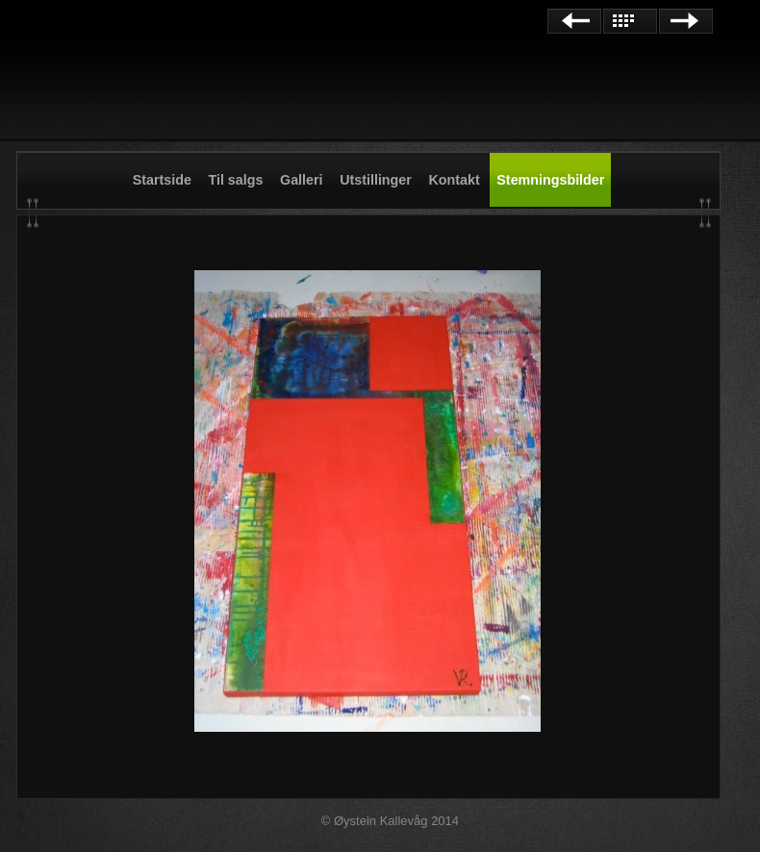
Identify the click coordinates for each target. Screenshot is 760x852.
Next (686, 21)
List (630, 21)
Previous (574, 21)
